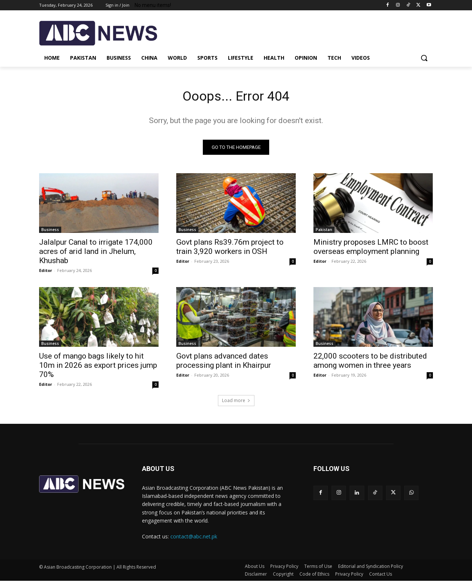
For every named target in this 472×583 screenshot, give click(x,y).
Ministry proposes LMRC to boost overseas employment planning (370, 249)
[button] (424, 58)
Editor (45, 272)
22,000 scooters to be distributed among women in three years (370, 362)
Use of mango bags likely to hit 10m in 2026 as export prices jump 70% (98, 367)
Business (50, 231)
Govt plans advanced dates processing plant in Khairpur (223, 362)
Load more (236, 402)
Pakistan (324, 231)
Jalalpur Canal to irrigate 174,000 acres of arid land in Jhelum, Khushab (96, 253)
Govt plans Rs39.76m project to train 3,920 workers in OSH (230, 249)
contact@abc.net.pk (193, 538)
